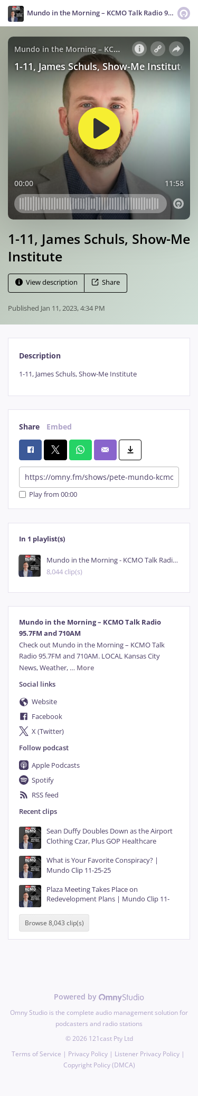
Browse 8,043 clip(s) (54, 922)
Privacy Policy (88, 1053)
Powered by (99, 997)
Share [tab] (29, 427)
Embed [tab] (59, 427)
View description (46, 282)
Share (105, 282)
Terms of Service (36, 1053)
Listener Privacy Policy (147, 1053)
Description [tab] (40, 355)
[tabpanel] (99, 374)
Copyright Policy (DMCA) (99, 1064)
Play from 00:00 (48, 494)
